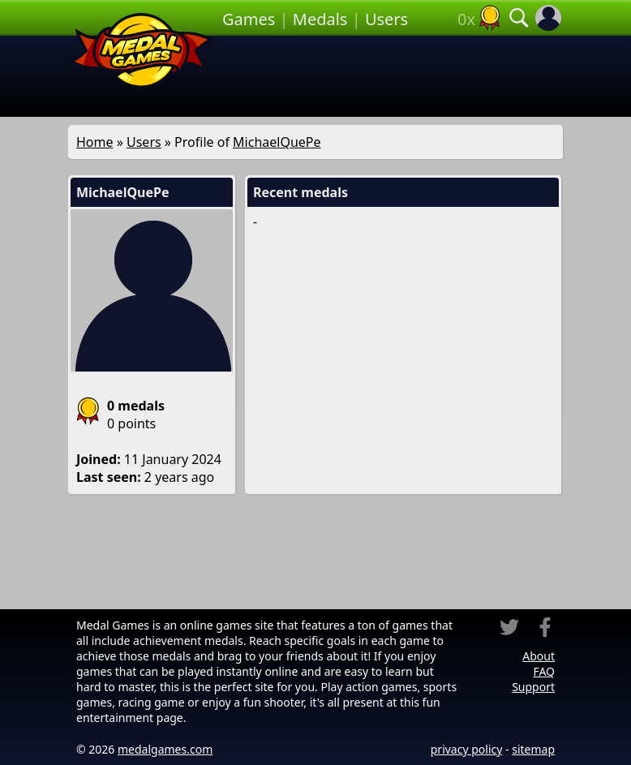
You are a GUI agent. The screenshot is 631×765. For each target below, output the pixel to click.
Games (248, 19)
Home (95, 142)
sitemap (533, 749)
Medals (320, 19)
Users (386, 19)
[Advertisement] (390, 76)
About (538, 656)
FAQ (544, 671)
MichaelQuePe (276, 142)
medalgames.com (165, 749)
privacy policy (467, 749)
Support (533, 686)
